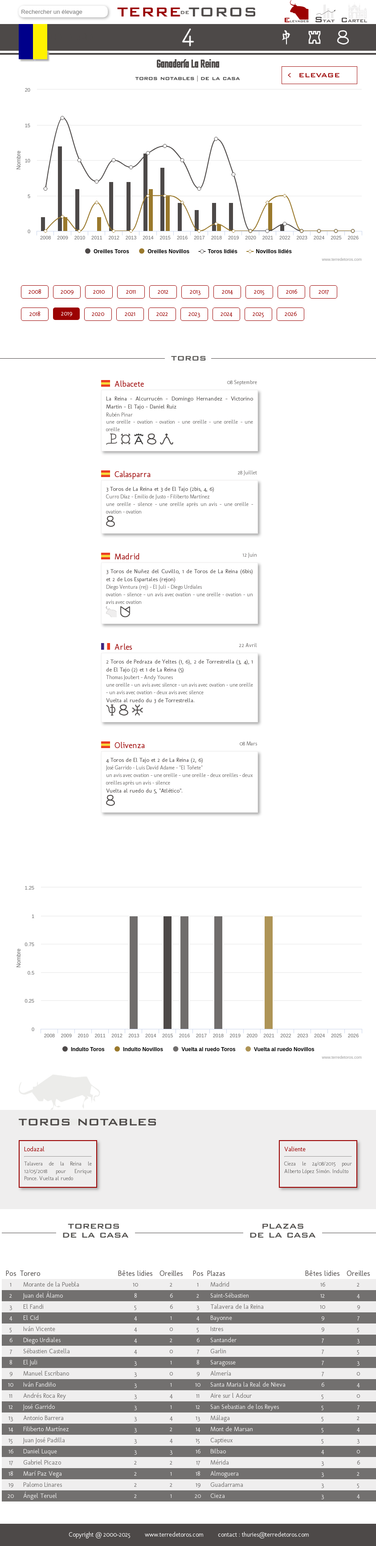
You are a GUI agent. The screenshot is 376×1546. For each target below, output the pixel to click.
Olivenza (129, 745)
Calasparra (132, 474)
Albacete (129, 384)
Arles (123, 647)
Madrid (127, 557)
